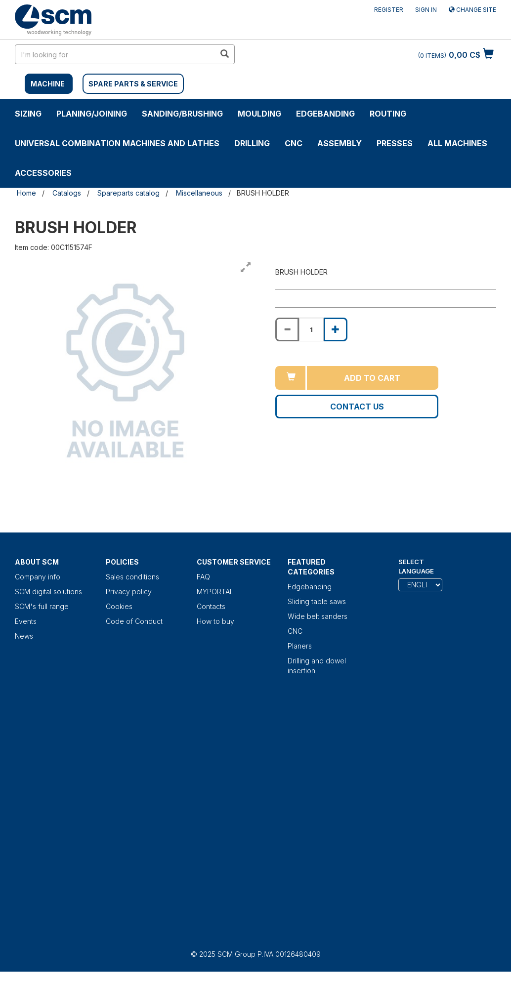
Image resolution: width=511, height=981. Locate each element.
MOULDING (259, 114)
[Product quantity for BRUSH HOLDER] (311, 329)
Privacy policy (129, 591)
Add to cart (372, 378)
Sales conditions (132, 576)
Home (26, 193)
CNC (293, 143)
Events (26, 621)
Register (388, 9)
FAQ (203, 576)
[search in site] (115, 54)
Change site (472, 9)
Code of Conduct (134, 621)
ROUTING (388, 114)
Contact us (357, 406)
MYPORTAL (215, 591)
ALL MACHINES (457, 143)
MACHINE (48, 84)
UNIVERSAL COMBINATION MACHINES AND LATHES (117, 143)
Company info (37, 576)
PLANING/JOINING (91, 114)
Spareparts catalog (128, 193)
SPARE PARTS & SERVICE (133, 84)
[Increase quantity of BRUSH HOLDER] (335, 329)
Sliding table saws (317, 601)
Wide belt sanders (317, 616)
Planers (300, 646)
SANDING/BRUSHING (182, 114)
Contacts (211, 606)
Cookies (119, 606)
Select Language (416, 566)
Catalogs (66, 193)
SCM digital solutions (48, 591)
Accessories (43, 173)
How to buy (215, 621)
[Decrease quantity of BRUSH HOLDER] (287, 329)
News (24, 636)
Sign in (426, 9)
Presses (395, 143)
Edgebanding (325, 114)
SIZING (28, 114)
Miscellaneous (199, 193)
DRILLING (252, 143)
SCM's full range (42, 606)
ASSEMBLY (339, 143)
